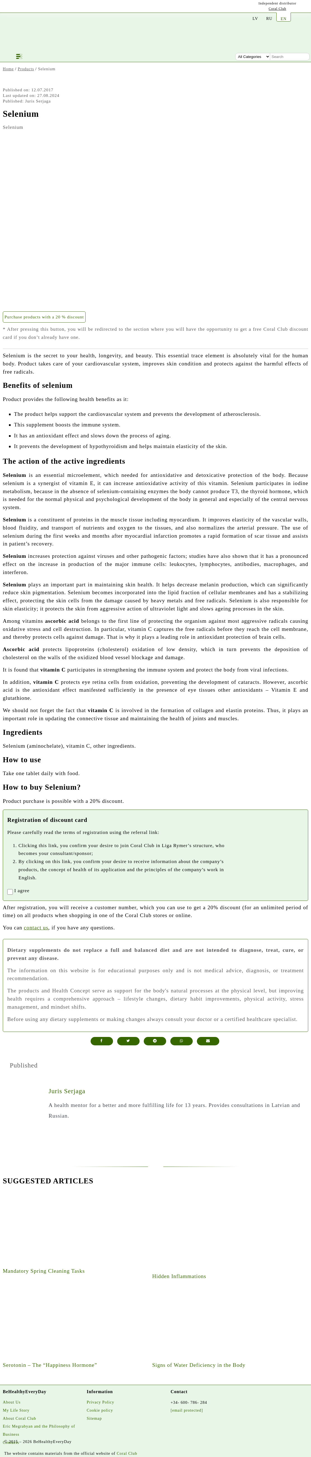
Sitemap (94, 1418)
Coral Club (277, 9)
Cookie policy (100, 1410)
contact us (36, 928)
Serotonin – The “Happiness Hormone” (50, 1365)
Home (8, 69)
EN (283, 19)
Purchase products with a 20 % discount (44, 316)
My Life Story (16, 1410)
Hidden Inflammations (179, 1276)
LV (255, 18)
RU (269, 18)
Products (26, 69)
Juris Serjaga (67, 1091)
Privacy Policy (100, 1402)
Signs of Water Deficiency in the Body (199, 1365)
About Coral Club (19, 1418)
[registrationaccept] (10, 892)
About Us (12, 1402)
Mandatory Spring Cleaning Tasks (44, 1271)
